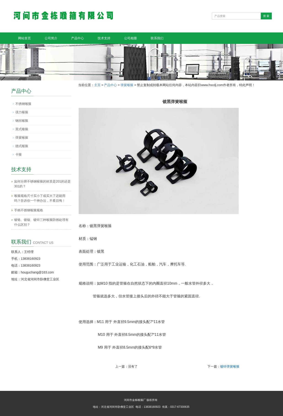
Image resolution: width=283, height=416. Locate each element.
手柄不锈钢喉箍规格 (28, 210)
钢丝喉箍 (21, 120)
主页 (97, 85)
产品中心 (77, 38)
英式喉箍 (21, 129)
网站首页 (24, 38)
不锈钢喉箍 (23, 104)
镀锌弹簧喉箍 (229, 366)
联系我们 (157, 38)
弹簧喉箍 (126, 85)
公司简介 (51, 38)
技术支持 (104, 38)
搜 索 (266, 16)
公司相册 (130, 38)
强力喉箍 (21, 112)
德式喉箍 (21, 146)
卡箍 (18, 154)
